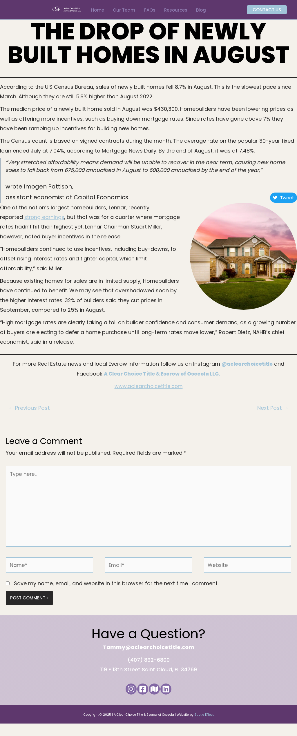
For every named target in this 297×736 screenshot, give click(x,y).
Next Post (271, 414)
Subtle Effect (204, 727)
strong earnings (45, 222)
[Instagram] (124, 701)
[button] (266, 12)
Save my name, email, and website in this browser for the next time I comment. (116, 595)
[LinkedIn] (172, 701)
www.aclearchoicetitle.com (148, 391)
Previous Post (31, 414)
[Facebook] (140, 701)
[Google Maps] (156, 701)
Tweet (283, 203)
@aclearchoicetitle (247, 369)
